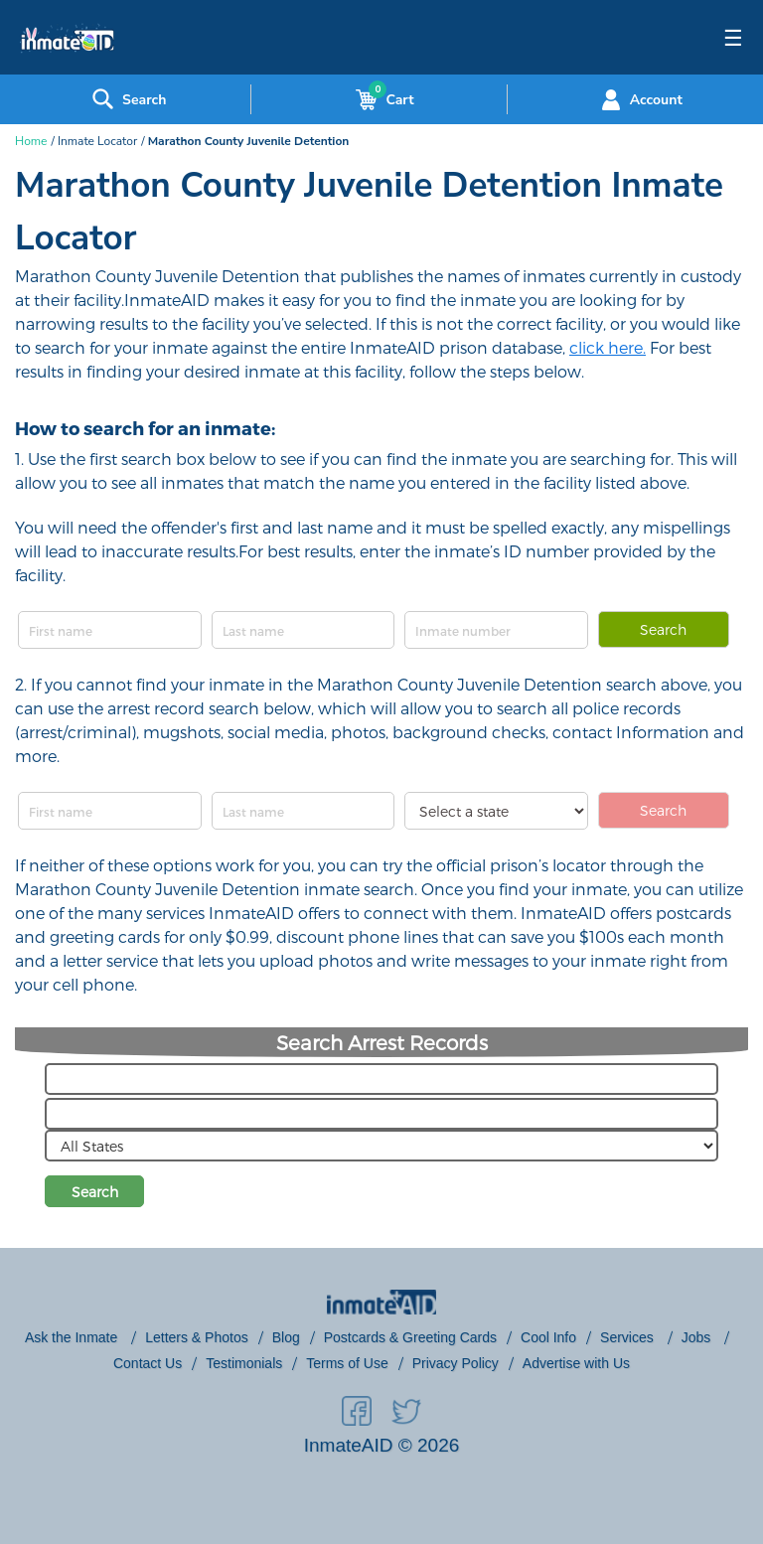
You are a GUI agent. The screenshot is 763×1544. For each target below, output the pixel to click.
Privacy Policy (455, 1363)
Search (663, 629)
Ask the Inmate (73, 1337)
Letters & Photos (196, 1337)
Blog (286, 1337)
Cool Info (548, 1337)
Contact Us (147, 1363)
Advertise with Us (576, 1363)
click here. (607, 347)
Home (31, 141)
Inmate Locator (97, 141)
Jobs (698, 1337)
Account (639, 99)
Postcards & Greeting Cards (410, 1337)
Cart (380, 99)
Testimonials (244, 1363)
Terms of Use (346, 1363)
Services (629, 1337)
